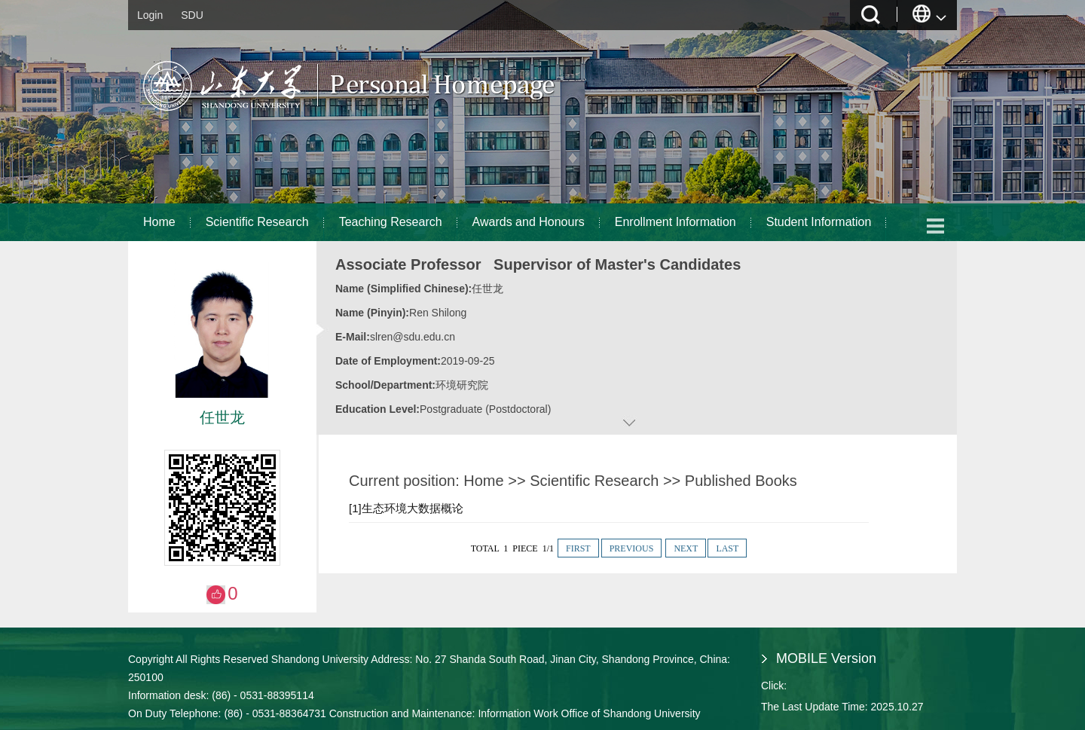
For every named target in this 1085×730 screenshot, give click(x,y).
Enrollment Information (675, 221)
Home (159, 221)
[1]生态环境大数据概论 (406, 508)
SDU (192, 15)
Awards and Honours (528, 221)
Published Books (741, 480)
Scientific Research (257, 221)
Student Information (819, 221)
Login (150, 15)
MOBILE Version (826, 658)
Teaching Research (390, 221)
